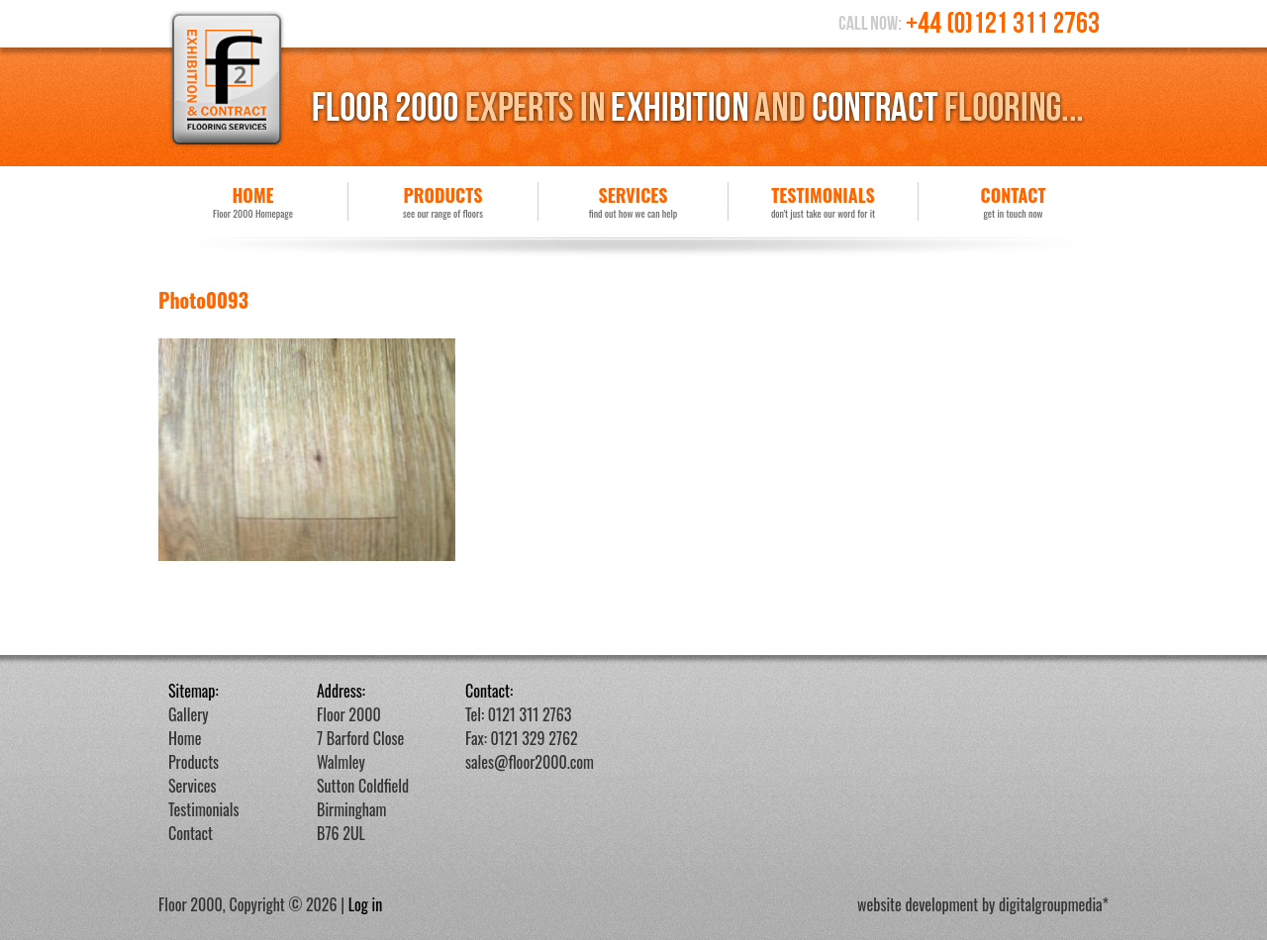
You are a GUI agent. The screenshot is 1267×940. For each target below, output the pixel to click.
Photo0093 (203, 300)
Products (442, 201)
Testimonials (823, 201)
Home (252, 201)
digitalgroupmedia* (1054, 904)
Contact (1013, 201)
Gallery (188, 714)
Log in (365, 904)
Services (633, 201)
